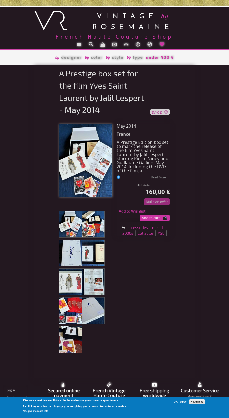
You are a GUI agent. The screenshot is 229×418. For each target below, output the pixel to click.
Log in (11, 390)
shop (160, 111)
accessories (137, 227)
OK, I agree (180, 401)
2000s (127, 233)
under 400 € (160, 57)
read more (158, 177)
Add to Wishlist (132, 211)
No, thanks (197, 401)
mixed (157, 227)
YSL (161, 233)
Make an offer (157, 202)
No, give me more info (35, 411)
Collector (145, 233)
